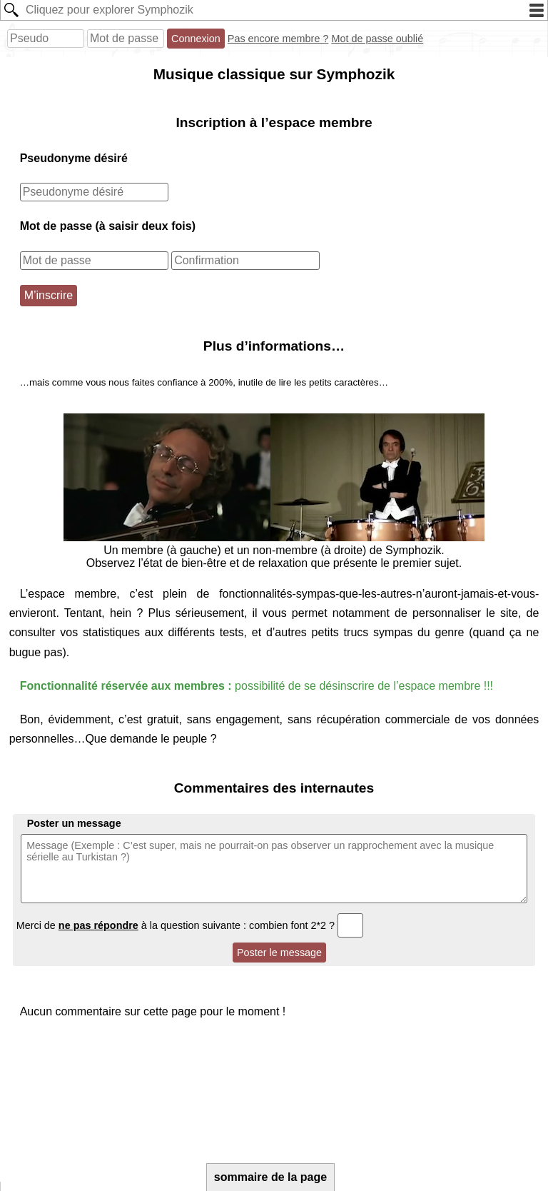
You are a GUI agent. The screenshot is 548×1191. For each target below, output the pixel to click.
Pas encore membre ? (278, 38)
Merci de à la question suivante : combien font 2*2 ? (190, 925)
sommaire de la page (270, 1177)
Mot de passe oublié (377, 38)
